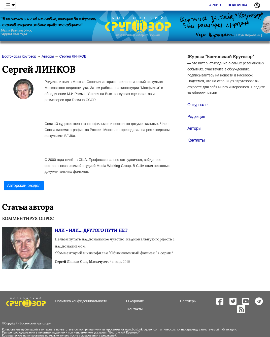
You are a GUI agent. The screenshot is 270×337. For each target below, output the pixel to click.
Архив (215, 5)
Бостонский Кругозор (34, 323)
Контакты (196, 140)
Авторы (194, 128)
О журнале (197, 105)
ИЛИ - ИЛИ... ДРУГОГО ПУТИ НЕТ (91, 231)
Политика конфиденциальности (81, 301)
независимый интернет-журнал (138, 35)
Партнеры (188, 301)
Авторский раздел (24, 185)
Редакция (196, 116)
